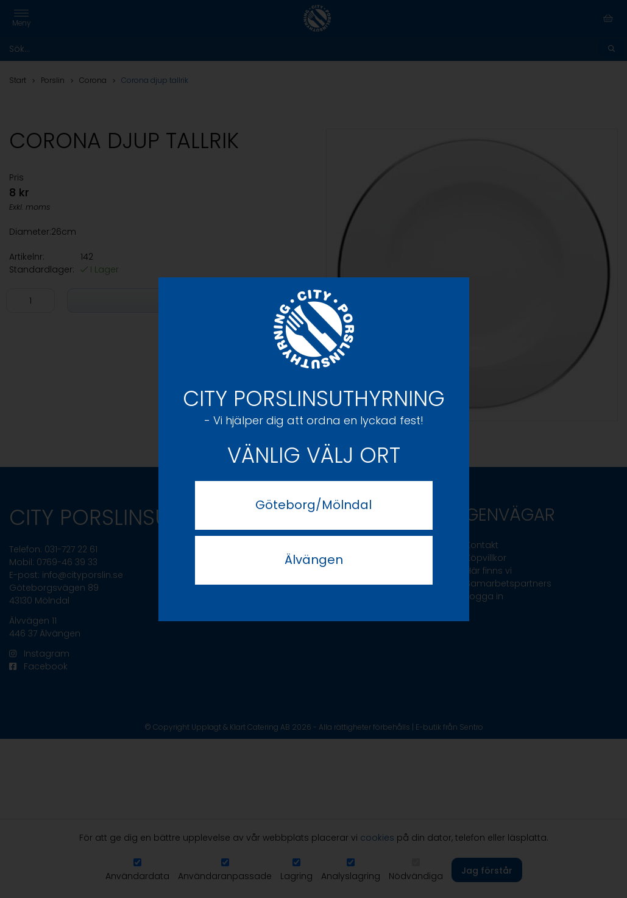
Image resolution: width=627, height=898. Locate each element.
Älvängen (314, 559)
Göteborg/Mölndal (313, 504)
